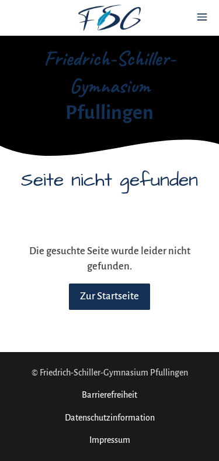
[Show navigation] (202, 17)
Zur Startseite (109, 296)
